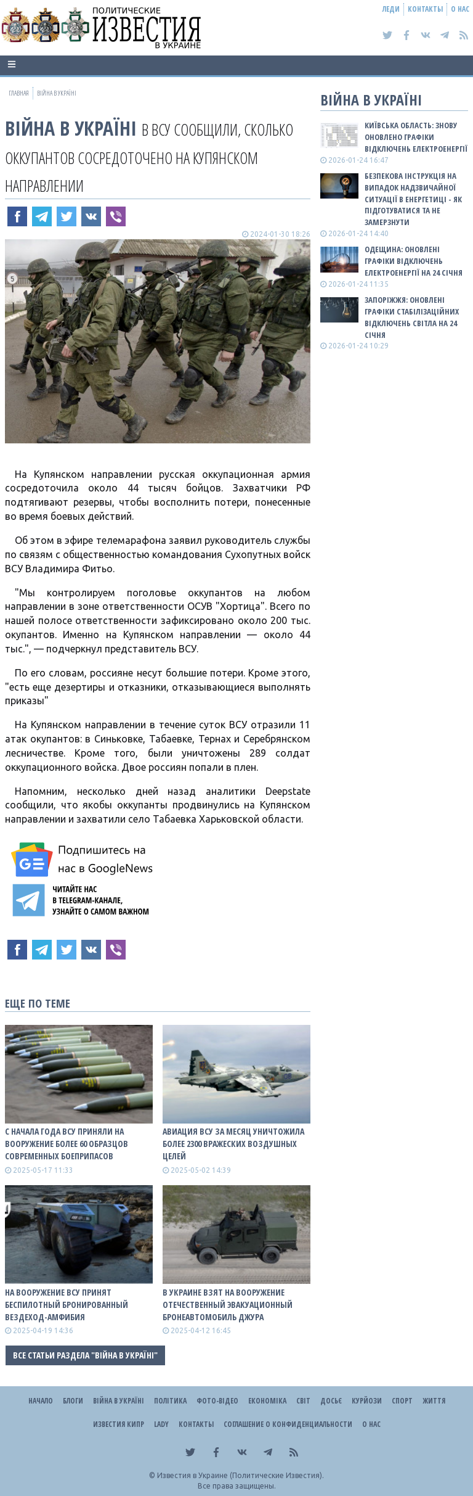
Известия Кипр (118, 1424)
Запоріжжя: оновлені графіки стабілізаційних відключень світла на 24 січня (412, 317)
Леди (391, 9)
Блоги (73, 1400)
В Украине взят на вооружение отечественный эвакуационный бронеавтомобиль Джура (228, 1304)
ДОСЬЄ (331, 1400)
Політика (170, 1400)
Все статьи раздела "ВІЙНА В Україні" (85, 1355)
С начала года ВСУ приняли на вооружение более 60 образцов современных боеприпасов (66, 1143)
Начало (40, 1400)
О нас (460, 9)
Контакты (425, 9)
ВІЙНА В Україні (71, 128)
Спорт (402, 1400)
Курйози (367, 1400)
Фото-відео (217, 1400)
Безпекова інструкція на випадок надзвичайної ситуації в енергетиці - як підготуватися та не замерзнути (413, 199)
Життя (433, 1400)
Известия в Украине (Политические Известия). (240, 1475)
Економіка (267, 1400)
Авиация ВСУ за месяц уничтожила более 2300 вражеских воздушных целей (233, 1143)
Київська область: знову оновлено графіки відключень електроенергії (416, 137)
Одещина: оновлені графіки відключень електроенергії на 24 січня (414, 261)
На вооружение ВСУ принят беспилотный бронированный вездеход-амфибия (66, 1304)
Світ (303, 1400)
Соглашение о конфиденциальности (288, 1424)
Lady (161, 1424)
